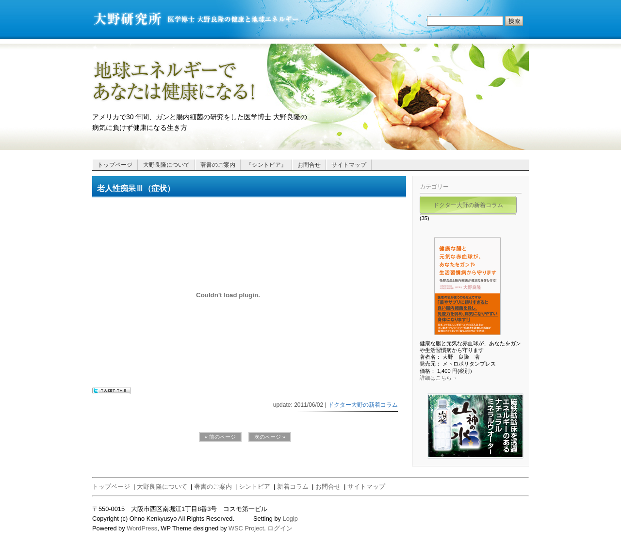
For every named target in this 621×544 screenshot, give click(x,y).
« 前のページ (220, 437)
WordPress (142, 528)
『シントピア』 (266, 164)
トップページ (115, 164)
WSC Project (246, 528)
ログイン (280, 528)
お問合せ (309, 164)
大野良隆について (166, 164)
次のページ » (269, 437)
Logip (290, 518)
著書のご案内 (217, 164)
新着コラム (293, 486)
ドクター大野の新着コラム (363, 404)
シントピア (254, 486)
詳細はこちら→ (438, 378)
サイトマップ (348, 164)
